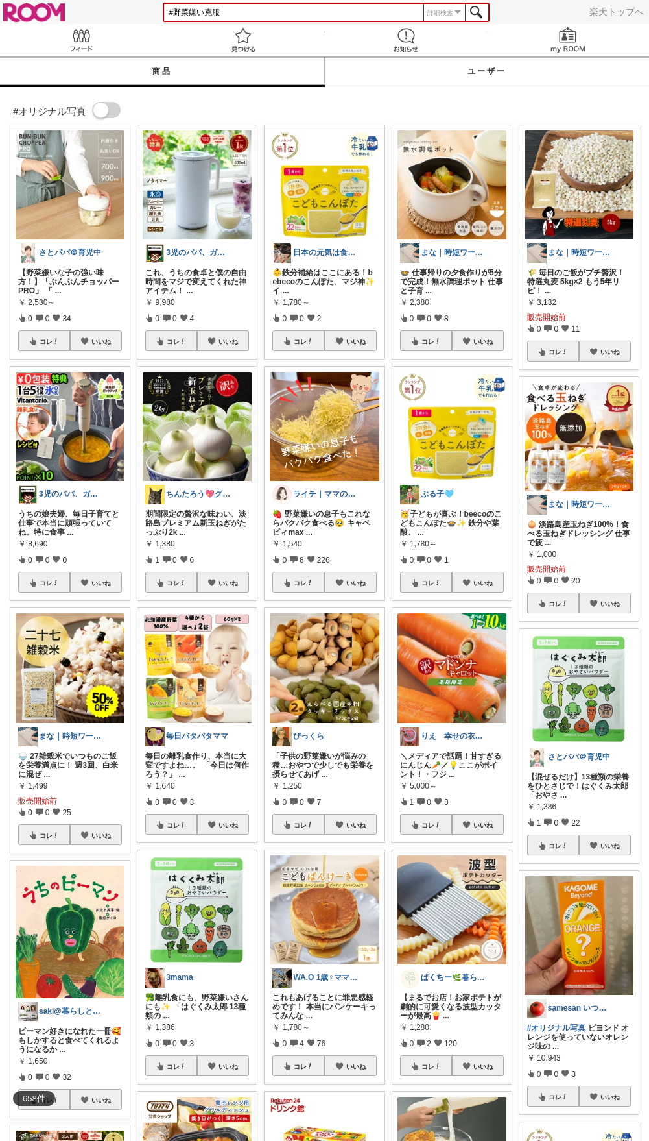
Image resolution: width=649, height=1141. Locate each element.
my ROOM (568, 40)
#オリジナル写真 (556, 1028)
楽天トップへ (616, 11)
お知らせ (406, 40)
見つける (243, 40)
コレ (49, 341)
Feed (81, 40)
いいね (101, 341)
